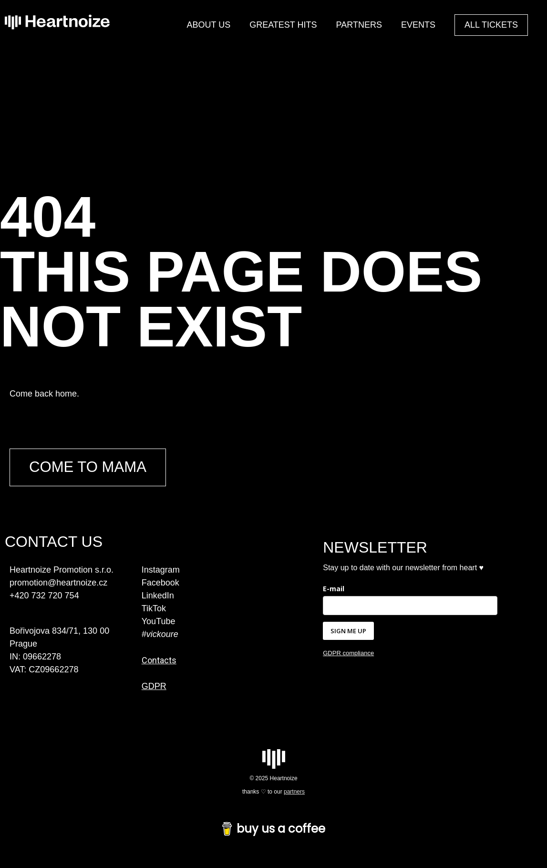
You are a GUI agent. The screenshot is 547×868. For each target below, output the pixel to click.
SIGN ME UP (348, 631)
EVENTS (418, 25)
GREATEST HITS (283, 25)
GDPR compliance (348, 654)
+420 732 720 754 (44, 596)
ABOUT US (209, 25)
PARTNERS (359, 25)
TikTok (154, 609)
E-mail (333, 589)
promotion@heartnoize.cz (58, 583)
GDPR (154, 686)
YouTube (158, 622)
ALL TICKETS (491, 25)
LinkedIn (158, 596)
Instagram (161, 570)
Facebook (160, 583)
